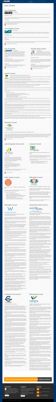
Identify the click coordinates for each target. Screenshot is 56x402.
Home (11, 1)
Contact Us (44, 1)
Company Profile (15, 1)
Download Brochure (9, 172)
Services (34, 1)
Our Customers (39, 1)
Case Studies (30, 1)
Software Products (22, 1)
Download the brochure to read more (12, 24)
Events (27, 1)
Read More (6, 395)
